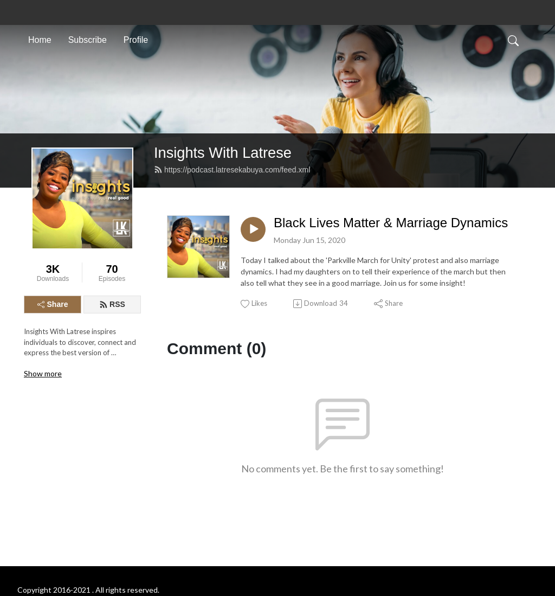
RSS (112, 304)
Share (52, 304)
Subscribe (87, 39)
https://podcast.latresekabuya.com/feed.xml (232, 169)
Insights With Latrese (223, 152)
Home (39, 39)
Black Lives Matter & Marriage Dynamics (391, 222)
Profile (136, 39)
